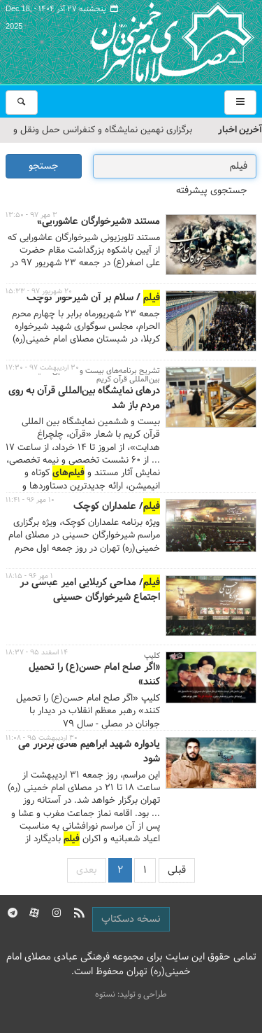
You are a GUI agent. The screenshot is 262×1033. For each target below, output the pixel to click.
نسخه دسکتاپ (131, 919)
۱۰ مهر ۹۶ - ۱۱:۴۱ (30, 500)
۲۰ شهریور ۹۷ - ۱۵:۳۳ (39, 291)
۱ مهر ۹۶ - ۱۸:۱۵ (29, 576)
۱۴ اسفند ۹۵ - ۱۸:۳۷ (37, 653)
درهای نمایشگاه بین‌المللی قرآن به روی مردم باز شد (84, 399)
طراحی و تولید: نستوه (131, 995)
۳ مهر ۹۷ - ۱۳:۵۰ (31, 215)
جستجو (44, 166)
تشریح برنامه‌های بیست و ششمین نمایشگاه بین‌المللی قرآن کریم (91, 375)
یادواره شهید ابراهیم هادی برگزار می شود (89, 752)
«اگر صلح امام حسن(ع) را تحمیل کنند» (94, 675)
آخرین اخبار (240, 129)
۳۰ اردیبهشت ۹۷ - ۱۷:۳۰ (42, 368)
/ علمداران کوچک (116, 506)
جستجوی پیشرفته (211, 191)
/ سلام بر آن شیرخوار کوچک (93, 298)
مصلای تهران (151, 42)
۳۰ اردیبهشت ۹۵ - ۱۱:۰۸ (42, 738)
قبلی (177, 870)
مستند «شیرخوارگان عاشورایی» (98, 222)
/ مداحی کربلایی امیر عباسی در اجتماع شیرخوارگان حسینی (90, 590)
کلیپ (152, 656)
